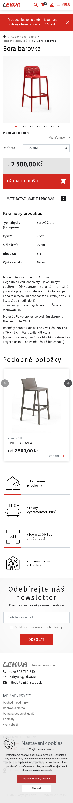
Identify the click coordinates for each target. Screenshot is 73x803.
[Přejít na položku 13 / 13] (57, 126)
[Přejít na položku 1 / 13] (15, 126)
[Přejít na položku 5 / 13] (29, 126)
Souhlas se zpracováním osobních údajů (39, 627)
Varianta (9, 148)
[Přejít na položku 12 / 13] (54, 126)
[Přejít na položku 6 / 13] (33, 126)
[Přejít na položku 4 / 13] (26, 126)
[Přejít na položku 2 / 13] (19, 126)
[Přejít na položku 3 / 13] (22, 126)
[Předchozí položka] (5, 383)
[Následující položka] (68, 383)
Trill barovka (20, 443)
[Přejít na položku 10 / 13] (47, 126)
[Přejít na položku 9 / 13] (43, 126)
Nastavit (36, 788)
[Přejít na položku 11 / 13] (50, 126)
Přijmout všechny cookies (36, 778)
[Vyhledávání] (36, 5)
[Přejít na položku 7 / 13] (36, 126)
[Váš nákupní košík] (43, 5)
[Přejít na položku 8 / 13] (40, 126)
